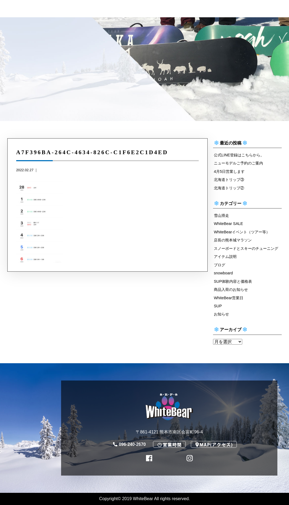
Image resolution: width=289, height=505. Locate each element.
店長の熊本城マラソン (233, 240)
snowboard (223, 273)
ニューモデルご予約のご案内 (238, 163)
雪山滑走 (221, 215)
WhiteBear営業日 (228, 298)
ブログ (219, 265)
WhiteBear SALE (228, 223)
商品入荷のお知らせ (231, 289)
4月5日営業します (229, 171)
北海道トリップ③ (229, 179)
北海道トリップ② (229, 188)
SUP (218, 306)
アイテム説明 (225, 256)
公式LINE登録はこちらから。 (239, 155)
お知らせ (221, 314)
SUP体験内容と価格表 (233, 281)
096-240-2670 (129, 444)
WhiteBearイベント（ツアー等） (242, 232)
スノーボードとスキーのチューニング (246, 248)
